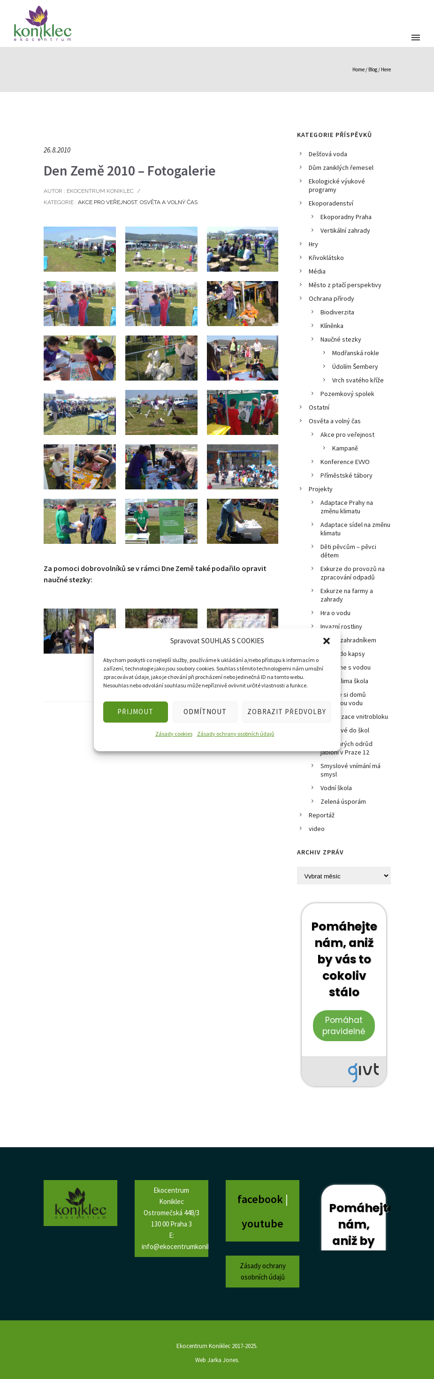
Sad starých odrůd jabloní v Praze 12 (346, 747)
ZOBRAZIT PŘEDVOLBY (286, 711)
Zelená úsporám (343, 801)
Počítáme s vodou (345, 667)
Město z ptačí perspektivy (345, 285)
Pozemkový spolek (347, 393)
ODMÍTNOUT (205, 711)
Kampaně (345, 448)
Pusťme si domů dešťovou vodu (343, 698)
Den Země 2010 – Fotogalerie (130, 170)
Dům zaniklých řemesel (341, 167)
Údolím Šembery (355, 366)
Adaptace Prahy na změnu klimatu (346, 506)
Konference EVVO (345, 461)
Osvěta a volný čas (169, 202)
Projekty (321, 489)
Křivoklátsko (326, 257)
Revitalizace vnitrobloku (354, 716)
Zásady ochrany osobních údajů (235, 733)
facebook (261, 1199)
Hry (313, 244)
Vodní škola (336, 788)
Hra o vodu (335, 613)
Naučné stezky (340, 339)
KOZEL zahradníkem (348, 640)
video (317, 828)
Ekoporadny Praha (346, 217)
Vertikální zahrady (345, 230)
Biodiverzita (337, 312)
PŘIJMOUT (135, 711)
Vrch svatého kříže (358, 380)
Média (317, 271)
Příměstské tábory (346, 475)
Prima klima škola (344, 681)
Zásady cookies (173, 733)
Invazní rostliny (341, 626)
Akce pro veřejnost (106, 202)
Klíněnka (331, 325)
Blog (372, 69)
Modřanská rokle (355, 353)
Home (358, 69)
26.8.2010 (57, 149)
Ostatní (319, 407)
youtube (262, 1223)
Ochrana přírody (331, 298)
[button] (326, 641)
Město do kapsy (342, 653)
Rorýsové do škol (344, 730)
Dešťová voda (328, 154)
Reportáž (322, 815)
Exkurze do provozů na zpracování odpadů (352, 572)
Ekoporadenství (331, 203)
